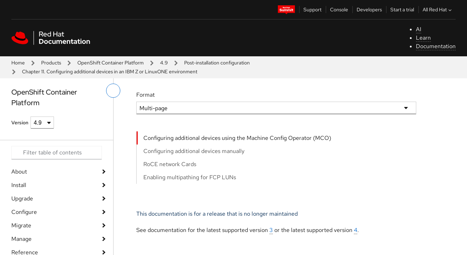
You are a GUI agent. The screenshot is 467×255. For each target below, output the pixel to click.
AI (418, 29)
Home (18, 63)
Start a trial (402, 9)
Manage (21, 239)
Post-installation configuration (217, 63)
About (19, 171)
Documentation (436, 46)
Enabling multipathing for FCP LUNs (189, 177)
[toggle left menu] (113, 91)
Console (339, 9)
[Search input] (56, 152)
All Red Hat (438, 9)
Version (19, 122)
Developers (369, 9)
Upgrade (22, 198)
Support (312, 9)
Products (51, 63)
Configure (24, 212)
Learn (423, 37)
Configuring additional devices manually (194, 151)
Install (18, 185)
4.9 (164, 63)
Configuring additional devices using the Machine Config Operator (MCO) (237, 138)
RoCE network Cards (169, 164)
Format (145, 94)
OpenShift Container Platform (110, 63)
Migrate (21, 225)
